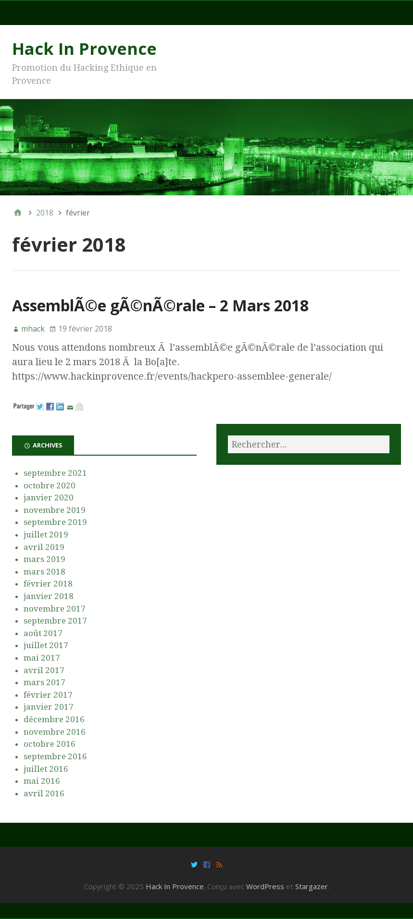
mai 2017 (42, 658)
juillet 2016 (46, 769)
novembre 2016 (55, 732)
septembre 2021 (55, 473)
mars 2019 (44, 559)
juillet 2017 (46, 645)
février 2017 (48, 695)
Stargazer (311, 886)
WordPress (265, 886)
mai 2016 (42, 781)
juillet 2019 (46, 534)
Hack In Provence (84, 49)
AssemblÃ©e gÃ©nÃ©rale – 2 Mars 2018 (160, 305)
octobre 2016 (49, 744)
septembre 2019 (55, 522)
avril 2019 (44, 547)
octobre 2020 (49, 485)
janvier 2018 (49, 596)
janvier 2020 (49, 497)
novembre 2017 (55, 608)
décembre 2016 (54, 719)
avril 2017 (44, 670)
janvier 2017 (49, 707)
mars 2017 (44, 682)
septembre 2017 (55, 620)
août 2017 (43, 633)
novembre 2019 (55, 510)
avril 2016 (44, 793)
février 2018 (48, 583)
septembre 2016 (55, 756)
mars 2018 (44, 571)
